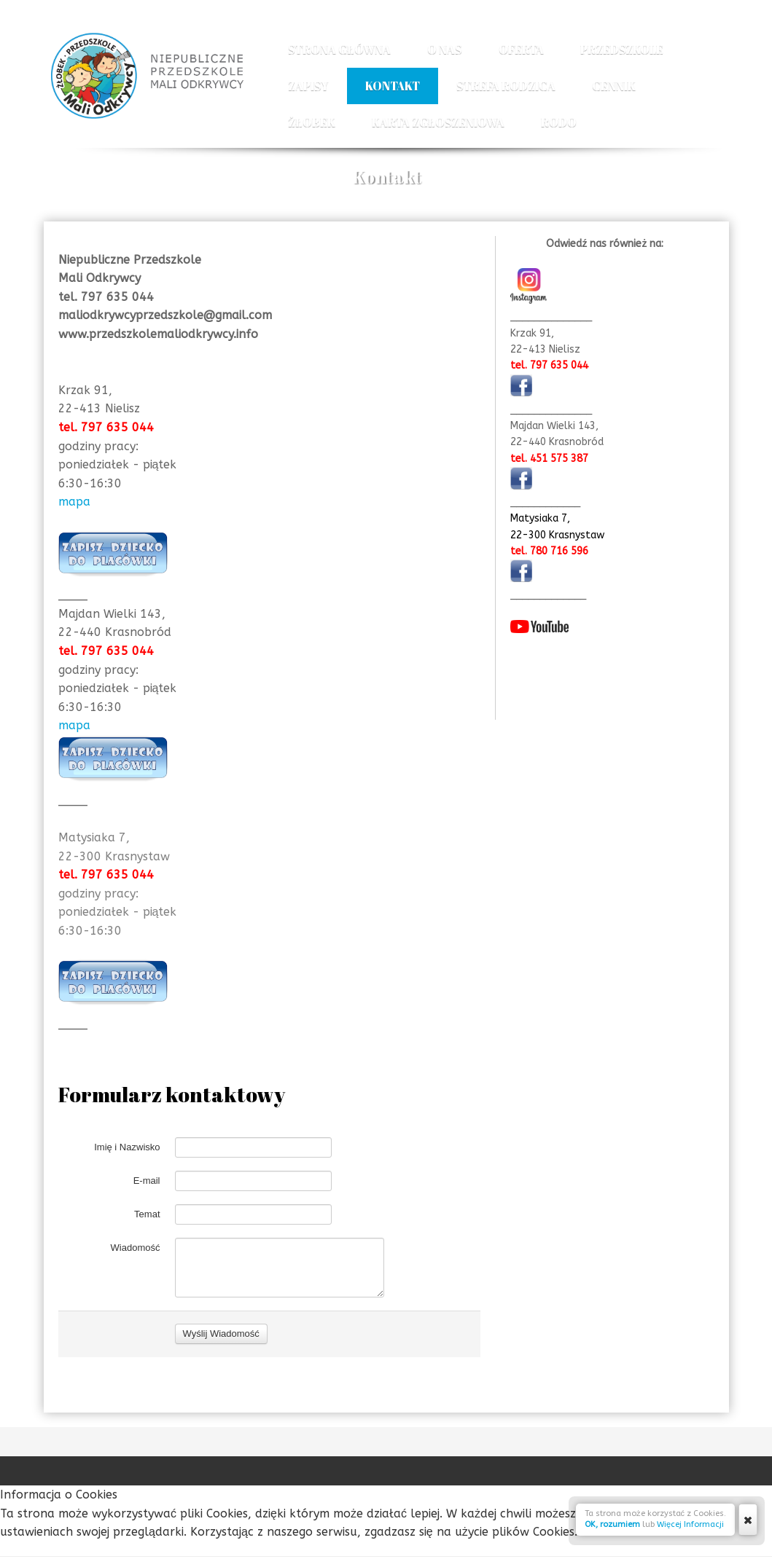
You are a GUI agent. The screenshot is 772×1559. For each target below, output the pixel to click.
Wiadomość (135, 1277)
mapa (74, 501)
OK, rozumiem (612, 1524)
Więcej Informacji (690, 1524)
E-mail (146, 1210)
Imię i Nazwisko (127, 1176)
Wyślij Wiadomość (221, 1420)
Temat (147, 1243)
